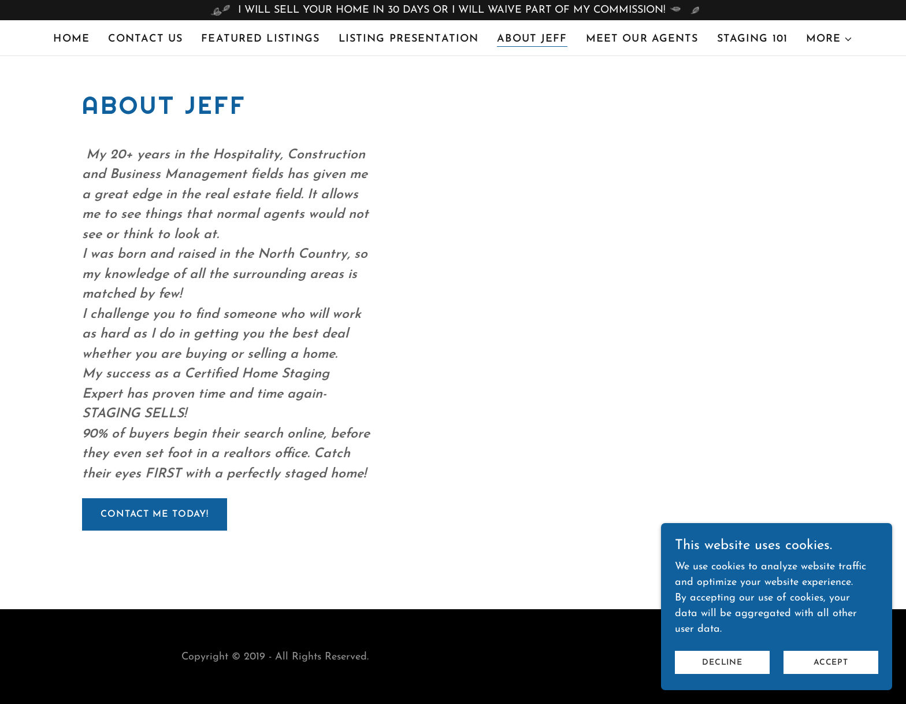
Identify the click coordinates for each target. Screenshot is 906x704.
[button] (829, 39)
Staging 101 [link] (752, 39)
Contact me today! (155, 514)
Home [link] (71, 39)
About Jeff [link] (532, 39)
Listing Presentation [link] (409, 39)
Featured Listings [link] (260, 39)
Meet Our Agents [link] (642, 39)
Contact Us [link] (145, 39)
